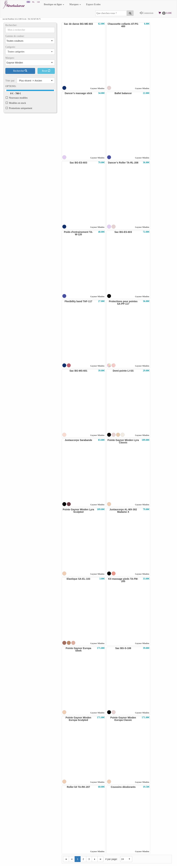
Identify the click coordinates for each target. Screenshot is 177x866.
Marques (75, 4)
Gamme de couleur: (14, 36)
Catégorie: (10, 47)
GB (38, 2)
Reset (46, 70)
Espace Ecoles (93, 4)
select (52, 41)
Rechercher (20, 70)
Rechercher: (11, 25)
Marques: (10, 58)
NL (33, 2)
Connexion (146, 13)
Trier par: (10, 80)
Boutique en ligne (54, 4)
